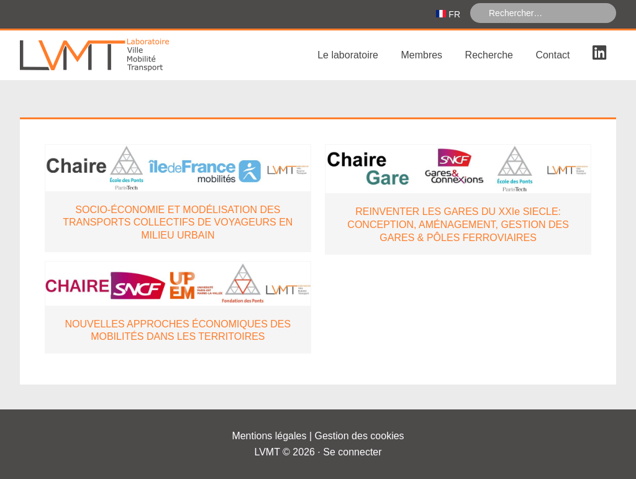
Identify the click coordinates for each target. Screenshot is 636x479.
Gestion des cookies (359, 436)
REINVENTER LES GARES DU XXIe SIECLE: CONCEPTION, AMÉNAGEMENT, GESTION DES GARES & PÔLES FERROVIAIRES (458, 224)
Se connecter (352, 452)
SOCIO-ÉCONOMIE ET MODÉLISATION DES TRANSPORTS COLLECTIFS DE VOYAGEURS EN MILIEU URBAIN (178, 222)
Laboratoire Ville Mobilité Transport (113, 55)
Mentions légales (269, 436)
